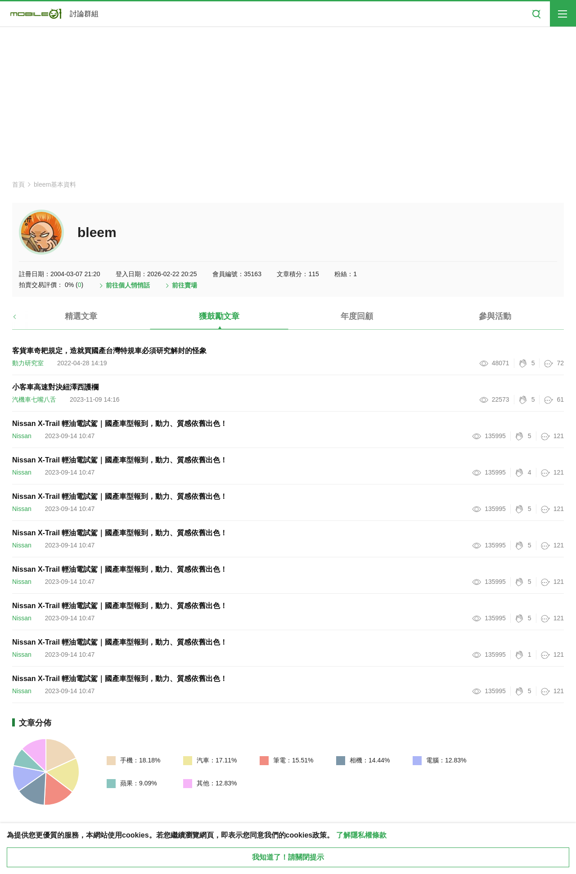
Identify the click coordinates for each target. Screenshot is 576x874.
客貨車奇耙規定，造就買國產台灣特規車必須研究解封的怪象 (109, 350)
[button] (22, 319)
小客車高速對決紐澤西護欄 (55, 387)
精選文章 (81, 316)
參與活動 (495, 316)
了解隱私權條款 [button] (361, 835)
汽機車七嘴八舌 (34, 399)
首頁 (18, 184)
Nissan (22, 435)
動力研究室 (28, 363)
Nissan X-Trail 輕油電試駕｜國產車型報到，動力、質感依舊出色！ (119, 423)
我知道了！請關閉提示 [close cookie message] (288, 857)
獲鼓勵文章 (219, 316)
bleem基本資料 (55, 184)
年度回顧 (357, 316)
